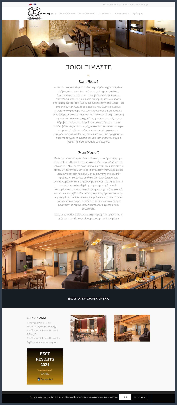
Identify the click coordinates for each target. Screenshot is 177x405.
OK (125, 397)
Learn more (139, 397)
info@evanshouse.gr (138, 4)
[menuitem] (32, 13)
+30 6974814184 (114, 4)
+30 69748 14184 (41, 322)
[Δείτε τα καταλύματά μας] (88, 298)
